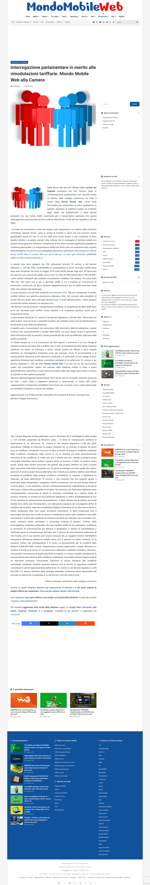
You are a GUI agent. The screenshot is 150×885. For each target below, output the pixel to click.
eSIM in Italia (107, 400)
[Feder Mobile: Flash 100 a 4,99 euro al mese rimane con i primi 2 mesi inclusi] (17, 759)
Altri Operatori (103, 854)
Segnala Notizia (39, 877)
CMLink (101, 824)
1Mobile (101, 803)
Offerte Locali (59, 772)
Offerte (44, 16)
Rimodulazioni (103, 16)
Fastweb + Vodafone (22, 22)
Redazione (23, 877)
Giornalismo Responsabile (114, 877)
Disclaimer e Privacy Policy (95, 877)
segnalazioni (112, 302)
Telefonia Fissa (108, 259)
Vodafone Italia (104, 748)
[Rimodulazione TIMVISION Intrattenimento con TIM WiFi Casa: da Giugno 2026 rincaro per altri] (83, 700)
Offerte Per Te (59, 759)
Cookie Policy (81, 877)
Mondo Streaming (109, 437)
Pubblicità (127, 877)
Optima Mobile (103, 810)
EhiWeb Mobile (104, 837)
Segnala (121, 16)
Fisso (64, 16)
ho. (100, 766)
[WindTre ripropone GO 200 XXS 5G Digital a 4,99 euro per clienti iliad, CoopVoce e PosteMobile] (17, 779)
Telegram (22, 611)
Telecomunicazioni (109, 245)
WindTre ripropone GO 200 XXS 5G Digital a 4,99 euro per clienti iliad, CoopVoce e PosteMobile (36, 778)
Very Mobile (102, 769)
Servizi (83, 16)
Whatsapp (106, 335)
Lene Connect (103, 817)
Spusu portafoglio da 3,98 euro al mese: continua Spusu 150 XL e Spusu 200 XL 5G (37, 799)
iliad (42, 22)
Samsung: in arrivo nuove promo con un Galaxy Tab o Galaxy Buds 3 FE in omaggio (37, 809)
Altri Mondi (106, 262)
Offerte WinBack (60, 755)
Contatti (105, 128)
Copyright (66, 870)
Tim (13, 22)
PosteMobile (103, 776)
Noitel (101, 786)
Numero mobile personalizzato (113, 410)
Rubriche (48, 877)
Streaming (73, 16)
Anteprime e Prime (109, 241)
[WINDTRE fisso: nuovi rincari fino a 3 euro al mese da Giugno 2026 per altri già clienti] (24, 700)
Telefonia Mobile (108, 266)
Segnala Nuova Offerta (110, 117)
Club (112, 16)
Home (28, 16)
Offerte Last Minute (61, 776)
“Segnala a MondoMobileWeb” (24, 601)
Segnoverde (102, 813)
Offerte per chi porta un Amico (65, 762)
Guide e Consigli (108, 124)
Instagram (48, 611)
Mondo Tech (107, 434)
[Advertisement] (75, 42)
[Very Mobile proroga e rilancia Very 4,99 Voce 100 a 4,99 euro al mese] (107, 354)
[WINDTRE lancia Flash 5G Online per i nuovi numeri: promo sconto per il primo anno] (17, 768)
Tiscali (101, 783)
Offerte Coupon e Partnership (64, 766)
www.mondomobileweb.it (30, 258)
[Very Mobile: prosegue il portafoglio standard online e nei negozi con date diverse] (107, 363)
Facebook (32, 611)
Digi (100, 800)
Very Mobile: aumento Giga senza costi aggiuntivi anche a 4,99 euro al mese (52, 712)
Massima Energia (104, 820)
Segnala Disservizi (109, 121)
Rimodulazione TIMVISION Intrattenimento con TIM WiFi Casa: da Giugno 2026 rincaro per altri (82, 712)
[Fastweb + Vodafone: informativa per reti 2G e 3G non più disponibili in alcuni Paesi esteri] (17, 821)
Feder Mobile (103, 793)
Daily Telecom (103, 827)
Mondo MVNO (107, 430)
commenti (15, 614)
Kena (100, 762)
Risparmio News (108, 389)
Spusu (101, 789)
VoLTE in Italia (107, 403)
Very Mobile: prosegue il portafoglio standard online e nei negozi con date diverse (126, 363)
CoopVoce (102, 779)
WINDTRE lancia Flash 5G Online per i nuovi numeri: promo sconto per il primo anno (37, 768)
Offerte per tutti (60, 745)
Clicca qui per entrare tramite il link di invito (59, 591)
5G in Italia (106, 396)
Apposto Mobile (104, 847)
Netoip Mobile (103, 834)
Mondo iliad (107, 427)
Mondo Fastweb (108, 420)
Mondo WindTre (108, 423)
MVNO (59, 22)
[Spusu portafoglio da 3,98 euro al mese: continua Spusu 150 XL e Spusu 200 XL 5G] (17, 799)
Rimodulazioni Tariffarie (19, 62)
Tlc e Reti (54, 16)
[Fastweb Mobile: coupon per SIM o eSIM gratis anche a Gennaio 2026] (107, 374)
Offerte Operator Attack (62, 752)
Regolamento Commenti (60, 877)
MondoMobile (16, 86)
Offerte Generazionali (62, 769)
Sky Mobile (102, 772)
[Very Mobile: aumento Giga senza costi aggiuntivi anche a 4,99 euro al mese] (53, 700)
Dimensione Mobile (105, 806)
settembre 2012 (60, 292)
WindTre (36, 22)
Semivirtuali (49, 22)
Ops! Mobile (103, 841)
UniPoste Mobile (104, 851)
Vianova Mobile (104, 830)
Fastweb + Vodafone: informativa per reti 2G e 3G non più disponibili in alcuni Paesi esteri (37, 820)
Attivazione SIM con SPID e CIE (113, 413)
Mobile (35, 16)
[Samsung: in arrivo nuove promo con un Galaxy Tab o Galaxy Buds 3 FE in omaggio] (17, 810)
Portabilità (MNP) (108, 393)
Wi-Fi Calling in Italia (109, 406)
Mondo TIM (106, 417)
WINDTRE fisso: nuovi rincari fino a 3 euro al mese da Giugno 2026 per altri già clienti (23, 712)
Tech (92, 16)
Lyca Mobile (103, 796)
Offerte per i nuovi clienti (63, 748)
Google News (107, 325)
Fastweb (101, 759)
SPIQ (100, 844)
